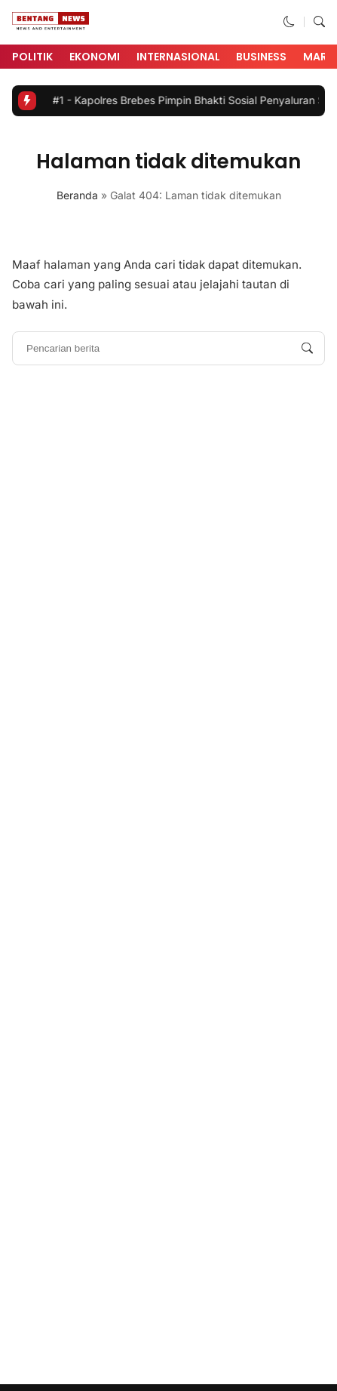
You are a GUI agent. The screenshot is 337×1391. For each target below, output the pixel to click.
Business (261, 56)
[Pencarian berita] (307, 348)
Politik (32, 56)
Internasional (178, 56)
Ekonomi (94, 56)
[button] (289, 21)
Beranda (77, 195)
